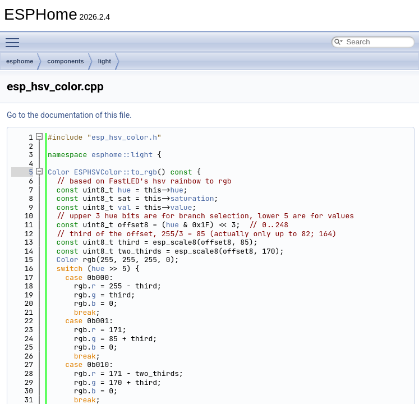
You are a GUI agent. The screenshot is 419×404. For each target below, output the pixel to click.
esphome (19, 61)
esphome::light (122, 154)
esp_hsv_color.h (124, 137)
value (181, 207)
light (104, 61)
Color (59, 172)
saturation (192, 198)
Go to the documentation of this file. (69, 115)
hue (124, 190)
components (65, 61)
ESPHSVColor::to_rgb (115, 172)
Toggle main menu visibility (15, 37)
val (124, 207)
